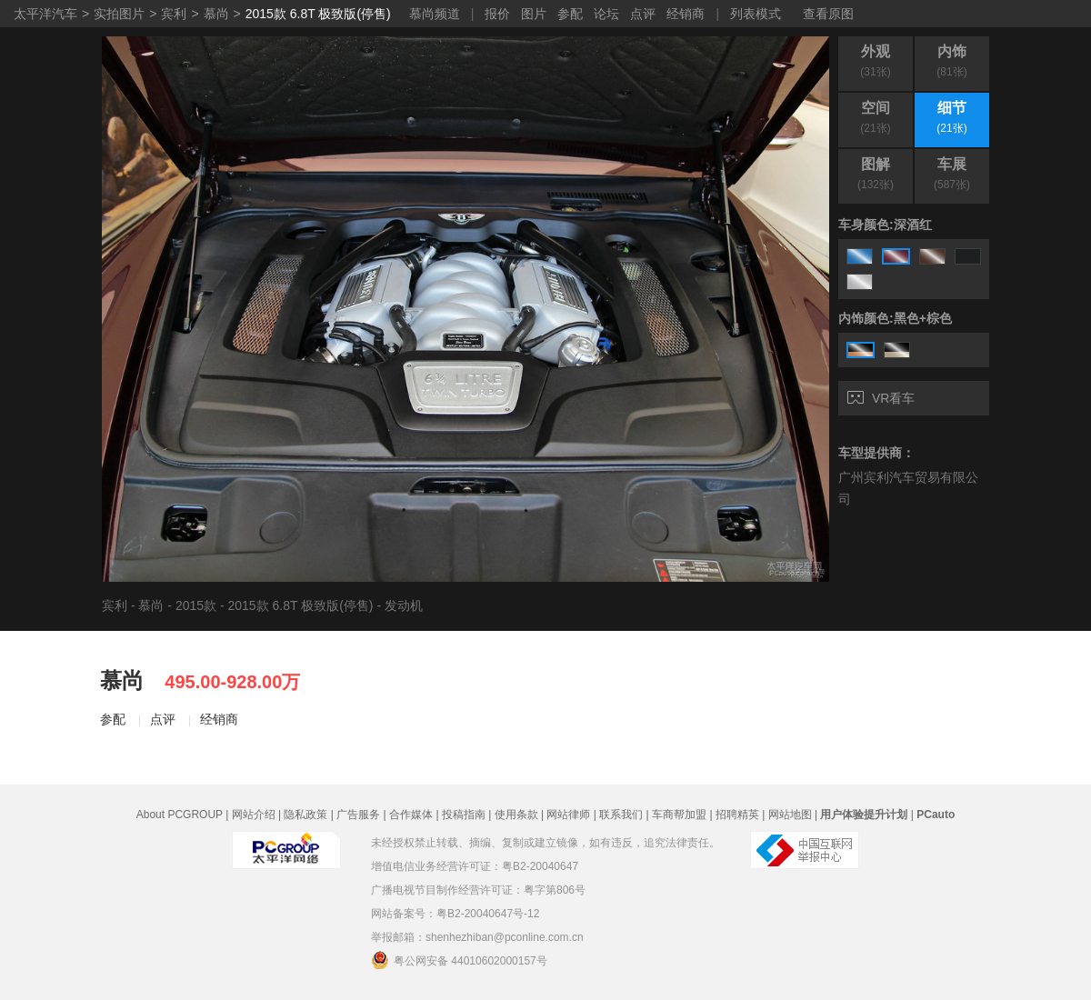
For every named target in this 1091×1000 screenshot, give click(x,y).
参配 (570, 13)
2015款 (195, 605)
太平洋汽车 (45, 13)
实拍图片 (119, 13)
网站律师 (568, 814)
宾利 (173, 13)
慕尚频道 (434, 13)
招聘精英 (737, 814)
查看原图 (828, 13)
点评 (643, 13)
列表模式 (755, 13)
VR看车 (881, 398)
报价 (497, 13)
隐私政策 (305, 814)
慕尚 (216, 13)
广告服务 (358, 814)
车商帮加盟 (679, 814)
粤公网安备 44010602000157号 (459, 960)
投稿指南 (463, 814)
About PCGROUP (179, 814)
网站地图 (790, 814)
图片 (533, 13)
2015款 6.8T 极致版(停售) (318, 13)
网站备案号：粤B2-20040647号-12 (455, 913)
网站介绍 (253, 814)
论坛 (606, 13)
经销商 (685, 13)
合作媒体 (411, 814)
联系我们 (621, 814)
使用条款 (516, 814)
